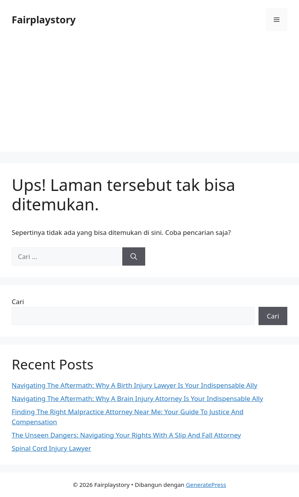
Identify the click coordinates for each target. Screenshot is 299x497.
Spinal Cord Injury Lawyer (51, 448)
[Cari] (133, 256)
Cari (18, 301)
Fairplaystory (44, 19)
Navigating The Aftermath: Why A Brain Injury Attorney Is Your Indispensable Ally (137, 398)
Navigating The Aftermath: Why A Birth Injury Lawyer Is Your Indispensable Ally (134, 385)
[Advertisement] (149, 97)
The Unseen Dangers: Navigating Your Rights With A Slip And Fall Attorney (126, 434)
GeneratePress (206, 484)
